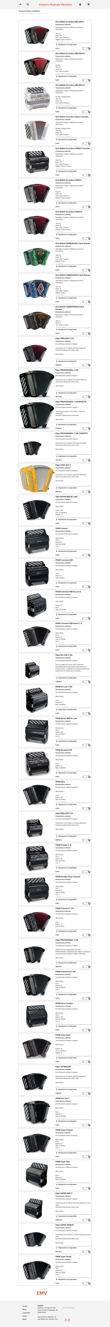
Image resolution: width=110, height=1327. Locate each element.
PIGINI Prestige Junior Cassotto (68, 877)
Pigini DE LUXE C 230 (64, 655)
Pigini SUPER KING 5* (64, 1193)
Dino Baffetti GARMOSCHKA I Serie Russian (73, 243)
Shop (20, 13)
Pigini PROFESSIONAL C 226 (67, 940)
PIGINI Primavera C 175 (65, 908)
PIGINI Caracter (62, 528)
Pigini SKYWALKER (63, 1067)
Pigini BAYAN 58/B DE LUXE (67, 497)
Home (24, 1306)
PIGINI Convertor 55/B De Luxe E (68, 592)
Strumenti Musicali (26, 13)
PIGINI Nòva (60, 782)
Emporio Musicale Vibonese (55, 4)
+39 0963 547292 (49, 1308)
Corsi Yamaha (68, 1308)
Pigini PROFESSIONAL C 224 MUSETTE (71, 402)
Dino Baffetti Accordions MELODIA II (70, 22)
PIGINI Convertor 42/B (64, 560)
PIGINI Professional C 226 (66, 972)
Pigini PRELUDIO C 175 (65, 338)
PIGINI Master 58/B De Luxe (66, 718)
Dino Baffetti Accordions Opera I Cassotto (72, 117)
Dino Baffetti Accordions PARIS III (69, 212)
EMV (41, 1293)
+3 (56, 1310)
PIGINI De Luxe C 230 (64, 687)
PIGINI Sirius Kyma (63, 1035)
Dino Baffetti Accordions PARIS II (68, 180)
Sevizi (24, 1316)
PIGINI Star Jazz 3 (62, 1098)
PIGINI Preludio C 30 (63, 845)
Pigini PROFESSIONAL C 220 (67, 370)
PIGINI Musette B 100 (64, 750)
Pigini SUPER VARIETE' (65, 1225)
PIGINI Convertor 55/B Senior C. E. (69, 623)
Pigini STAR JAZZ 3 (63, 465)
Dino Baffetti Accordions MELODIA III (70, 53)
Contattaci (26, 1313)
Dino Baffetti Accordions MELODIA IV (70, 85)
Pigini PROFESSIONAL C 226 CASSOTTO (72, 433)
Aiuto (24, 1319)
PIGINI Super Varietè (63, 1257)
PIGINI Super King (63, 1162)
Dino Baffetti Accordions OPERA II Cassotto (73, 148)
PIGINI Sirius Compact (64, 1003)
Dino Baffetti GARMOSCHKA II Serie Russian (73, 275)
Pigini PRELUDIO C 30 (64, 813)
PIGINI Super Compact (64, 1130)
